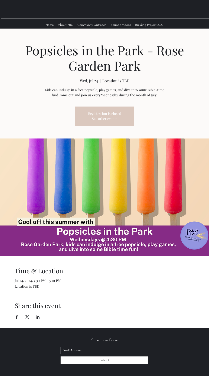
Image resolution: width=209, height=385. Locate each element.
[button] (65, 25)
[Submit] (104, 360)
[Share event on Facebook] (17, 317)
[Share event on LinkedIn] (38, 317)
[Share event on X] (27, 317)
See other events (104, 118)
